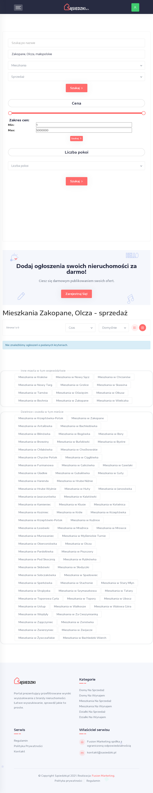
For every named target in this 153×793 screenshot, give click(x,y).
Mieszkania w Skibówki (33, 567)
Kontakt (19, 751)
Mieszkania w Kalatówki (80, 496)
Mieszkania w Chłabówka (35, 449)
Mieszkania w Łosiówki (33, 527)
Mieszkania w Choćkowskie (79, 449)
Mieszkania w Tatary (119, 590)
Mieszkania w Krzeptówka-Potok (40, 418)
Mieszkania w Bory (111, 433)
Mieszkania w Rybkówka (79, 559)
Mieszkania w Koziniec (33, 512)
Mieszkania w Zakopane (72, 400)
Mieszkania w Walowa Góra (112, 606)
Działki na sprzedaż (92, 711)
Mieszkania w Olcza (78, 543)
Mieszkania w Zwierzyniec (35, 629)
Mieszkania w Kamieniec (34, 504)
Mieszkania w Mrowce (111, 527)
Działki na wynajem (92, 717)
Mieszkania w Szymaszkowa (78, 590)
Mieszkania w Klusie (72, 504)
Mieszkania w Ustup (32, 606)
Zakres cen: (19, 120)
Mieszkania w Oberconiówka (37, 543)
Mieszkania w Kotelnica (109, 504)
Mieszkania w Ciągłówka (81, 457)
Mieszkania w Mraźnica (73, 527)
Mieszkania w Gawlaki (117, 465)
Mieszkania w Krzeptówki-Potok (40, 520)
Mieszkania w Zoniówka (77, 622)
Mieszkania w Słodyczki (73, 567)
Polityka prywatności (28, 746)
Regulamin (21, 740)
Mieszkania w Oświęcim (72, 392)
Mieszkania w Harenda (33, 480)
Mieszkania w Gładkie (32, 473)
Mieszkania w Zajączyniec (35, 622)
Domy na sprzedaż (91, 690)
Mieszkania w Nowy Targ (35, 384)
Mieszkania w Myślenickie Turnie (84, 535)
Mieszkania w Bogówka (74, 433)
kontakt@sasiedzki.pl (101, 752)
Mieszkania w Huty (77, 488)
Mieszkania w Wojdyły (33, 614)
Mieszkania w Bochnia (33, 400)
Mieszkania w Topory (81, 598)
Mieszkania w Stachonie (77, 582)
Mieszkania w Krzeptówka (108, 512)
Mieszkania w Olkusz (110, 392)
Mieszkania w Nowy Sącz (72, 377)
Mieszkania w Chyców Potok (37, 457)
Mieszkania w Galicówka (78, 465)
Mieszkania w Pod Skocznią (36, 559)
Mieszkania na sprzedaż (95, 700)
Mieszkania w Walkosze (70, 606)
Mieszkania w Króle (69, 512)
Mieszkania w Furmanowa (35, 465)
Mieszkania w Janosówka (115, 488)
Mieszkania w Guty (111, 473)
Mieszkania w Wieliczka (112, 400)
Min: (11, 124)
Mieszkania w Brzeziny (33, 441)
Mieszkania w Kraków (33, 377)
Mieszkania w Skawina (112, 384)
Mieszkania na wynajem (95, 706)
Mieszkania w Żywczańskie (36, 637)
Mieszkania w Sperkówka (35, 582)
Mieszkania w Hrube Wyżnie (37, 488)
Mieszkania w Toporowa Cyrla (38, 598)
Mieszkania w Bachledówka (79, 426)
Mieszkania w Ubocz (117, 598)
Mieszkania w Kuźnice (85, 520)
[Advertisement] (76, 216)
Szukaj (76, 88)
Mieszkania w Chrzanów (114, 377)
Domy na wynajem (92, 695)
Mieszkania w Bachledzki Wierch (84, 637)
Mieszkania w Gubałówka (73, 473)
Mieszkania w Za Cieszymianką (77, 614)
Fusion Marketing (103, 775)
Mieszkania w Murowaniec (36, 535)
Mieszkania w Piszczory (77, 551)
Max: (11, 130)
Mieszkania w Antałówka (35, 426)
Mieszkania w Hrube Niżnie (75, 480)
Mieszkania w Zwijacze (77, 629)
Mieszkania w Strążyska (34, 590)
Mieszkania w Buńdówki (73, 441)
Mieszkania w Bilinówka (34, 433)
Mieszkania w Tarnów (33, 392)
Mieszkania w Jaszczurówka (37, 496)
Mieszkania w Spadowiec (81, 575)
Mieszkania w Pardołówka (35, 551)
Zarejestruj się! (76, 294)
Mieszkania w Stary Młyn (117, 582)
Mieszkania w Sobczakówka (37, 575)
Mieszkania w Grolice (75, 384)
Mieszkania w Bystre (111, 441)
